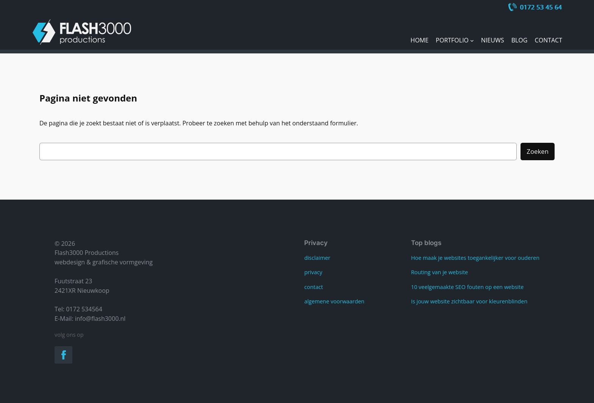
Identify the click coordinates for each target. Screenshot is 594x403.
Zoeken (538, 151)
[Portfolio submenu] (472, 40)
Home (420, 40)
